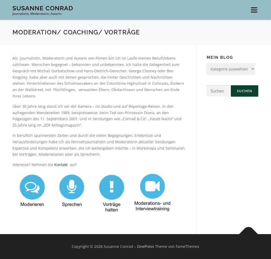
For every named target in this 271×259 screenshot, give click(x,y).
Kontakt (61, 164)
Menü (254, 9)
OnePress (145, 246)
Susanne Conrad (42, 8)
